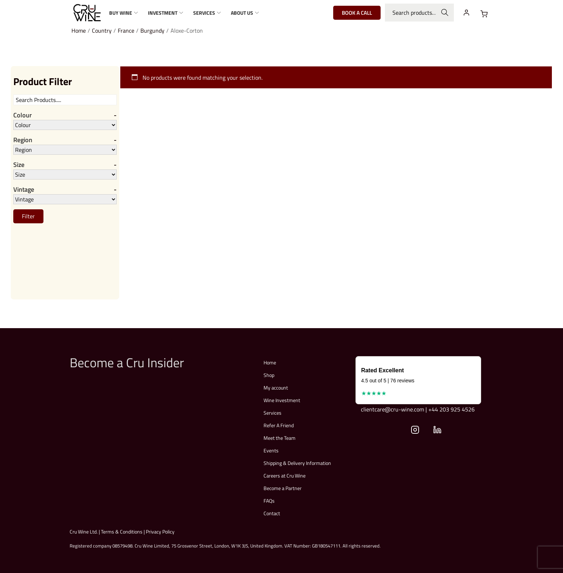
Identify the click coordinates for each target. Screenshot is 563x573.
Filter (28, 216)
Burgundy (152, 30)
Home (78, 30)
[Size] (65, 174)
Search (445, 12)
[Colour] (65, 125)
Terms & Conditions (122, 531)
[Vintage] (65, 199)
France (126, 30)
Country (102, 30)
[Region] (65, 150)
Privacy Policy (160, 531)
